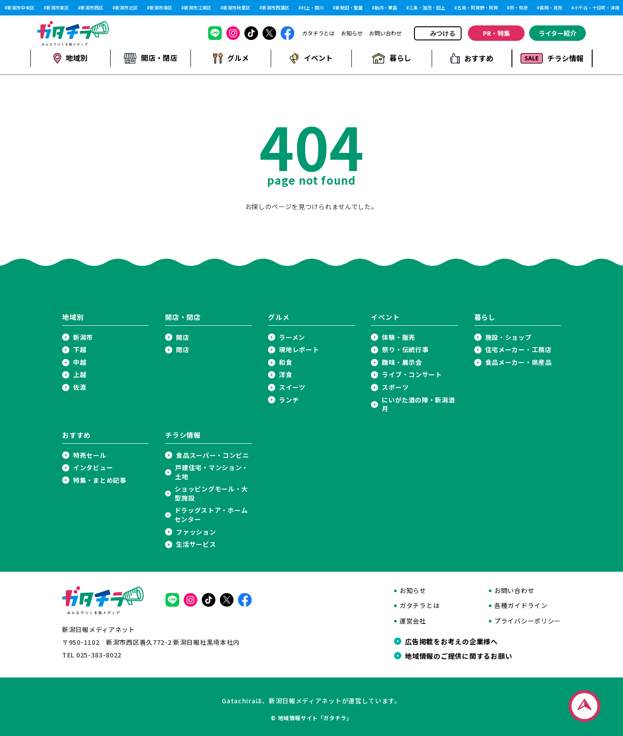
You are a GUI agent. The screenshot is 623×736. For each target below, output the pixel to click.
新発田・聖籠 (349, 7)
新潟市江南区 (197, 7)
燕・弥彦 (519, 7)
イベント (310, 58)
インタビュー (93, 467)
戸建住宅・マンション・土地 (211, 472)
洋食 (285, 374)
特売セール (90, 455)
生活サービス (196, 544)
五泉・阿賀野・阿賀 (477, 7)
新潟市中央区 (20, 7)
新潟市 (83, 337)
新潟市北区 (126, 7)
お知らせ (352, 33)
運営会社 (412, 621)
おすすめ (471, 58)
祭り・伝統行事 (405, 349)
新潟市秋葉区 (236, 7)
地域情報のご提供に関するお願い (458, 655)
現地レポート (299, 349)
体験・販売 (398, 337)
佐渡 (79, 387)
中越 (79, 362)
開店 (182, 337)
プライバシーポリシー (527, 621)
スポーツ (395, 387)
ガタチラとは (318, 33)
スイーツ (292, 387)
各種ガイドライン (521, 605)
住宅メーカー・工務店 (518, 349)
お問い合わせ (385, 33)
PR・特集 (496, 33)
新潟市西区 (92, 7)
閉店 (182, 349)
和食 (285, 362)
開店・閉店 (150, 58)
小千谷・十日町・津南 (596, 7)
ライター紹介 (557, 33)
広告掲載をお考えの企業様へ (451, 641)
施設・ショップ (508, 337)
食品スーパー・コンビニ (212, 455)
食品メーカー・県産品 (518, 362)
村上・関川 (312, 7)
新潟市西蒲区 (275, 7)
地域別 (71, 58)
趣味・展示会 (402, 362)
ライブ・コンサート (412, 374)
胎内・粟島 (386, 7)
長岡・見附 (551, 7)
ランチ (289, 399)
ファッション (196, 531)
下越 (79, 349)
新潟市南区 (161, 7)
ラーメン (292, 337)
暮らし (391, 58)
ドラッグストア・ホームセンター (211, 515)
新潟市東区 (57, 7)
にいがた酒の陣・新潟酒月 (418, 404)
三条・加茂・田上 (427, 7)
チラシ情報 (552, 58)
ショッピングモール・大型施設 (211, 493)
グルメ (230, 58)
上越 (79, 374)
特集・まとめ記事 (100, 480)
